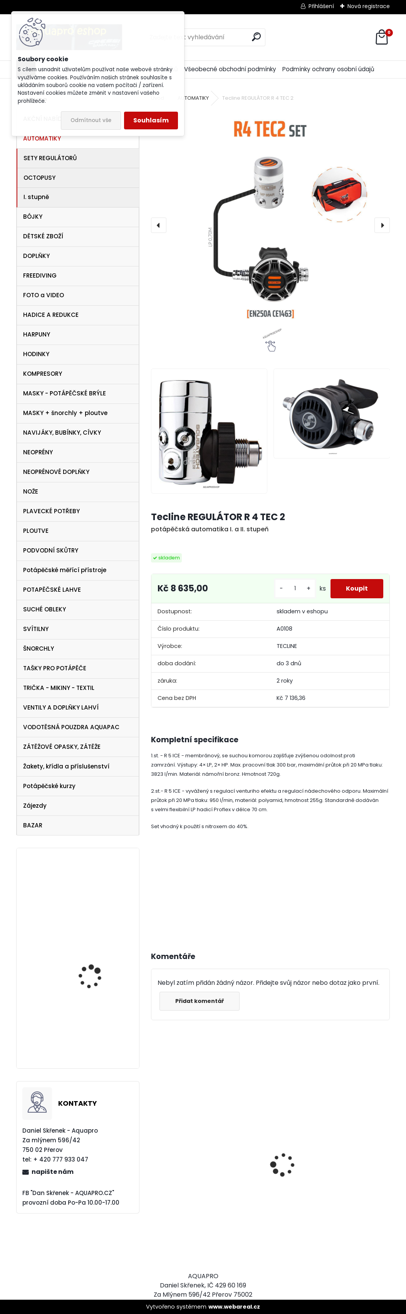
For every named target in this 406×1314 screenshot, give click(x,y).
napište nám (53, 1171)
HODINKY (36, 354)
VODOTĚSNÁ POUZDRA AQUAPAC (71, 727)
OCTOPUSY (39, 178)
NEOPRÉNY (38, 452)
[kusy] (295, 588)
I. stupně (36, 197)
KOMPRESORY (42, 374)
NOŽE (30, 491)
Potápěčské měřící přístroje (64, 570)
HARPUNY (36, 334)
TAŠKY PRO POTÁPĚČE (54, 668)
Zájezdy (35, 806)
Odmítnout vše (90, 120)
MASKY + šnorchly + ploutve (65, 413)
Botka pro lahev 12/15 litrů (95, 951)
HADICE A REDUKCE (51, 315)
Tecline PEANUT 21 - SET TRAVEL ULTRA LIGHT (98, 1021)
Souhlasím (151, 120)
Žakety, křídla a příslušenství (66, 766)
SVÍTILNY (36, 629)
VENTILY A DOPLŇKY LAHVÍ (61, 707)
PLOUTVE (36, 531)
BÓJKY (32, 217)
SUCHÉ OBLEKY (44, 609)
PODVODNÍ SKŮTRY (50, 550)
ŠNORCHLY (38, 648)
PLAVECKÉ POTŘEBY (51, 511)
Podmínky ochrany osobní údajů (328, 69)
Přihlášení (321, 6)
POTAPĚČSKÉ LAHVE (52, 590)
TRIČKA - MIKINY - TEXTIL (58, 688)
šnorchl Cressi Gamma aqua (322, 1225)
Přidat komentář (199, 1001)
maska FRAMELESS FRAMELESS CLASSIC (200, 1185)
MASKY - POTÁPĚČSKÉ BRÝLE (64, 393)
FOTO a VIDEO (43, 295)
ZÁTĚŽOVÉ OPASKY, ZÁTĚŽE (62, 747)
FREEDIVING (40, 275)
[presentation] (158, 225)
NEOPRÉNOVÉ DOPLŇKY (56, 472)
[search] (256, 36)
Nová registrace (368, 6)
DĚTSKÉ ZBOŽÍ (43, 236)
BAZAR (32, 825)
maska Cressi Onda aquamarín (93, 895)
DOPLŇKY (36, 256)
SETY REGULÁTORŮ (50, 158)
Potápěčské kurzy (49, 786)
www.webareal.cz (234, 1307)
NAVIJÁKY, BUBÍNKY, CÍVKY (62, 433)
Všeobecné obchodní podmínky (230, 69)
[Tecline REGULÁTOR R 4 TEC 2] (270, 225)
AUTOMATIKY (42, 138)
